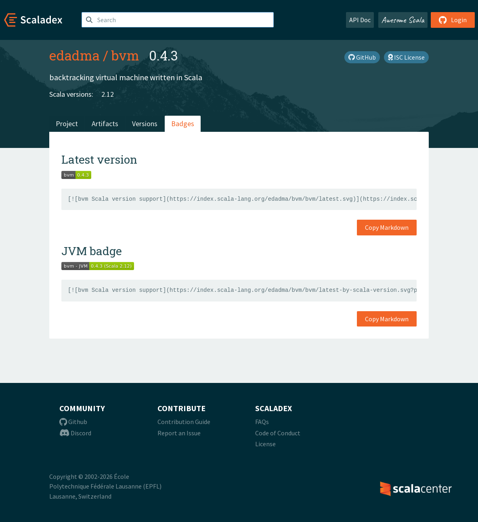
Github (73, 422)
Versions (144, 123)
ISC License (406, 57)
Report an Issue (179, 433)
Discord (75, 433)
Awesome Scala (403, 20)
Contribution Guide (183, 422)
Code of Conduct (277, 433)
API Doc (360, 20)
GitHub (362, 57)
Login (453, 20)
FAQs (262, 422)
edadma (74, 55)
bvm (125, 55)
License (265, 444)
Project (67, 123)
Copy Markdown (387, 227)
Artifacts (105, 123)
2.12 (107, 94)
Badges (182, 123)
